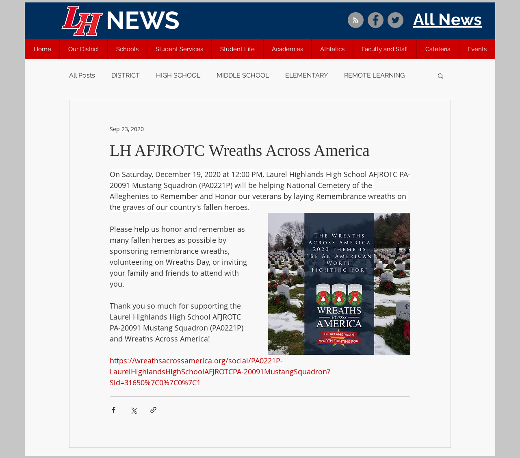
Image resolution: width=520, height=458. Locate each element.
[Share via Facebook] (113, 410)
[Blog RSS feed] (356, 20)
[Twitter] (395, 20)
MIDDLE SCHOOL (243, 75)
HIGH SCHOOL (178, 75)
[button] (84, 49)
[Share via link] (153, 410)
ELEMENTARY (306, 75)
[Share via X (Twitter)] (133, 410)
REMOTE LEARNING (374, 75)
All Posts (82, 75)
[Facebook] (376, 20)
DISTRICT (125, 75)
